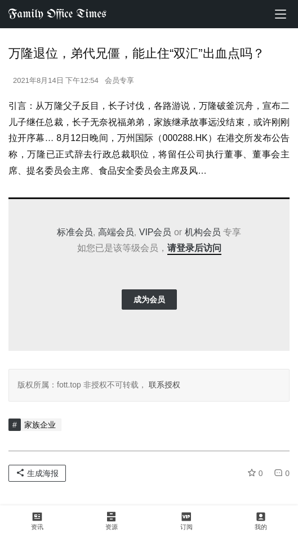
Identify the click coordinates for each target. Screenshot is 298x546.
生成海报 (37, 473)
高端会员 (116, 232)
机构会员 (203, 232)
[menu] (280, 14)
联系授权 (163, 384)
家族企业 (40, 424)
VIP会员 (155, 232)
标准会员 (75, 232)
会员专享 (119, 80)
